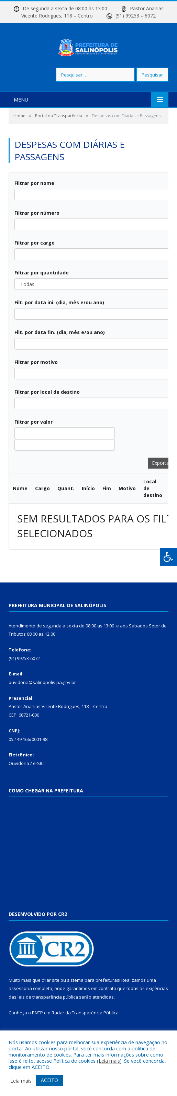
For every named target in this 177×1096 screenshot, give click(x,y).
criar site (50, 1001)
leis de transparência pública (48, 1017)
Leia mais (109, 1060)
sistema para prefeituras (93, 1001)
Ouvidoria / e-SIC (26, 784)
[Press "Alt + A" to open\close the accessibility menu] (168, 557)
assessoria (20, 1009)
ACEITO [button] (49, 1080)
